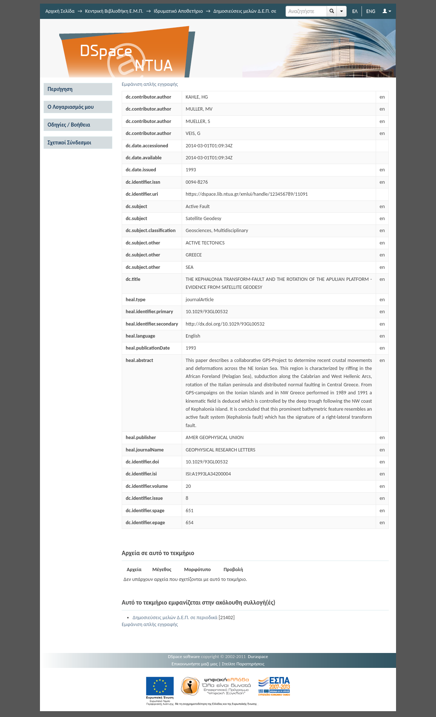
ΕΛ (355, 11)
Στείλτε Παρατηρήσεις (243, 663)
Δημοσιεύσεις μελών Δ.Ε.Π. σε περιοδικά (175, 617)
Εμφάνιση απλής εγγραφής (150, 84)
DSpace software (184, 656)
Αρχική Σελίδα (59, 11)
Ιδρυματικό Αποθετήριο (178, 11)
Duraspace (258, 656)
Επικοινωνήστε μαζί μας (194, 663)
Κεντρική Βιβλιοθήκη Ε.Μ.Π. (114, 11)
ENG (370, 11)
